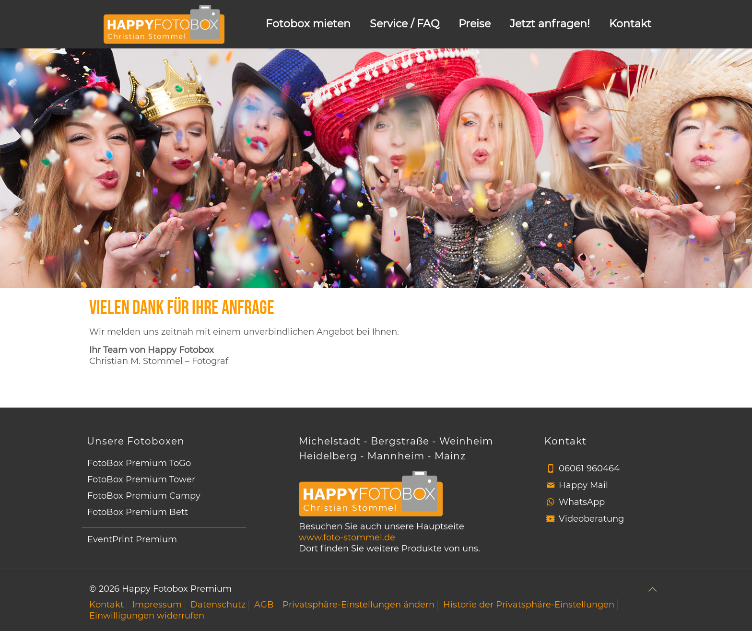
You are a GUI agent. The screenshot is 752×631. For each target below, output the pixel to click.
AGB (264, 604)
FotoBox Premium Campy (143, 496)
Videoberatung (591, 519)
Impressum (157, 604)
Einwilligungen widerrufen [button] (146, 615)
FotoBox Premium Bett (137, 512)
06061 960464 (589, 468)
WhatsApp (582, 502)
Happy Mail (583, 485)
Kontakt (106, 604)
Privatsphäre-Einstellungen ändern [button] (358, 604)
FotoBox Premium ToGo (139, 463)
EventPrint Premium (132, 539)
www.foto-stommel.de (347, 537)
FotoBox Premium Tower (141, 479)
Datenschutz (218, 604)
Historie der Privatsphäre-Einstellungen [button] (528, 604)
